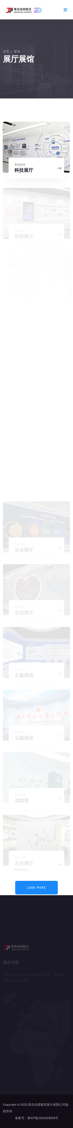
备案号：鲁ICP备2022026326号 (36, 1118)
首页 (6, 51)
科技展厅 (23, 170)
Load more (36, 887)
